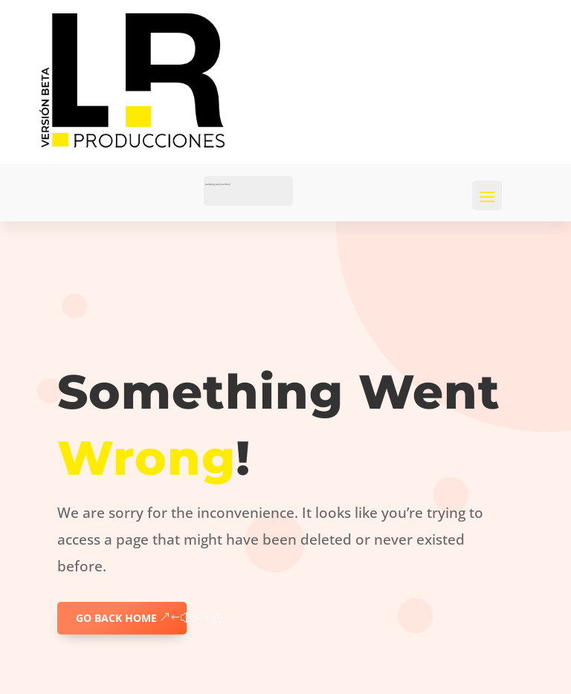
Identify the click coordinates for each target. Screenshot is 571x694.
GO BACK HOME (116, 618)
